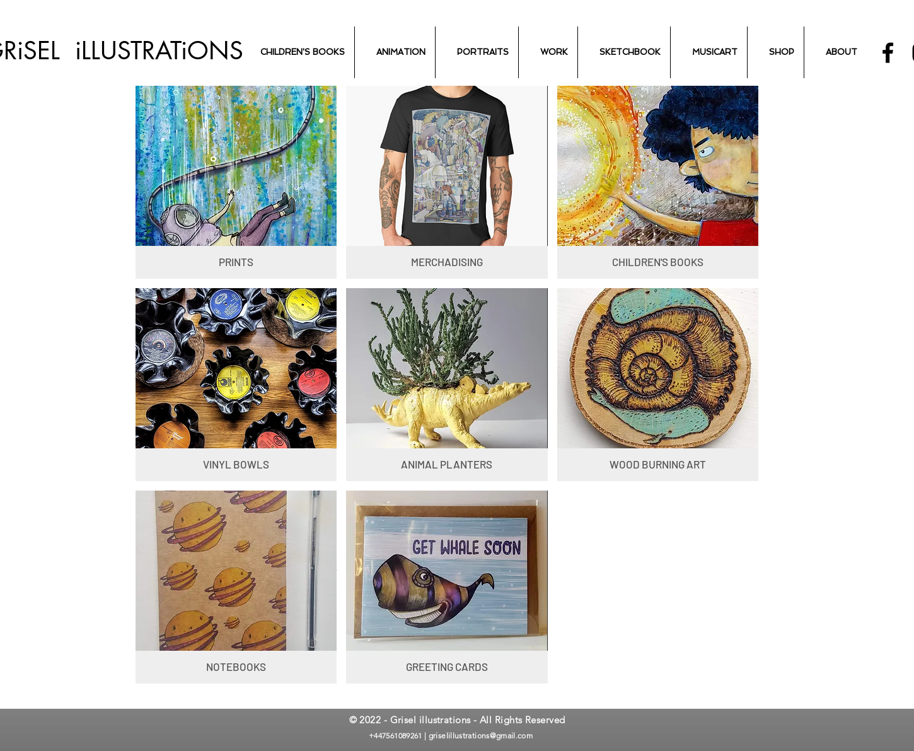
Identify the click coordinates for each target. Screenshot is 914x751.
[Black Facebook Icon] (887, 52)
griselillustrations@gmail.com (481, 735)
